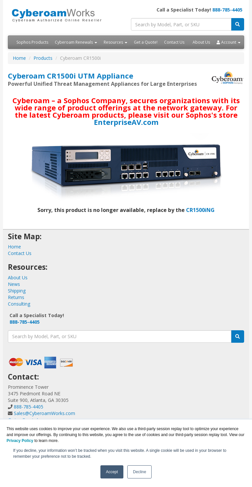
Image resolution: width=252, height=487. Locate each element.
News (14, 284)
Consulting (19, 304)
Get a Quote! (146, 42)
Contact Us (174, 42)
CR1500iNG (200, 210)
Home (19, 58)
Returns (16, 297)
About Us (201, 42)
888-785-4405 (227, 10)
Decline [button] (139, 472)
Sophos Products (32, 42)
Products (42, 58)
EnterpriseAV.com (126, 122)
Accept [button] (112, 472)
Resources (115, 42)
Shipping (17, 291)
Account (229, 42)
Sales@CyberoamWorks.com (44, 413)
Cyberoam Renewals (76, 42)
